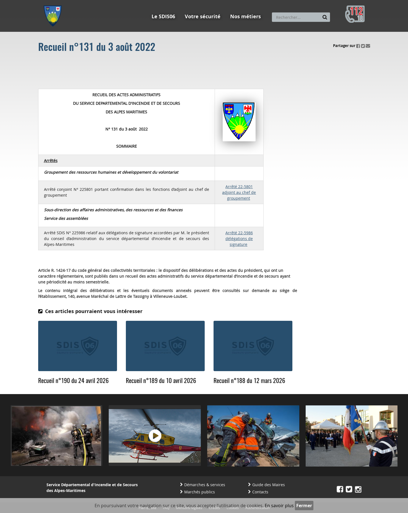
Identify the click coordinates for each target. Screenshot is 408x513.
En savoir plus (279, 505)
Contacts (260, 491)
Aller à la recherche (118, 2)
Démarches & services (204, 484)
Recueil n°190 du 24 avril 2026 (73, 381)
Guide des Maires (268, 484)
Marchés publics (199, 491)
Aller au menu (54, 2)
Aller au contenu (84, 2)
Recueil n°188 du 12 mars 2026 (249, 381)
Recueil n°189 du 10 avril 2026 (161, 381)
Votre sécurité (202, 16)
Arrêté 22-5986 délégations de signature (239, 238)
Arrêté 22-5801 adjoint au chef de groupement (239, 192)
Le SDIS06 (163, 16)
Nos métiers (245, 16)
